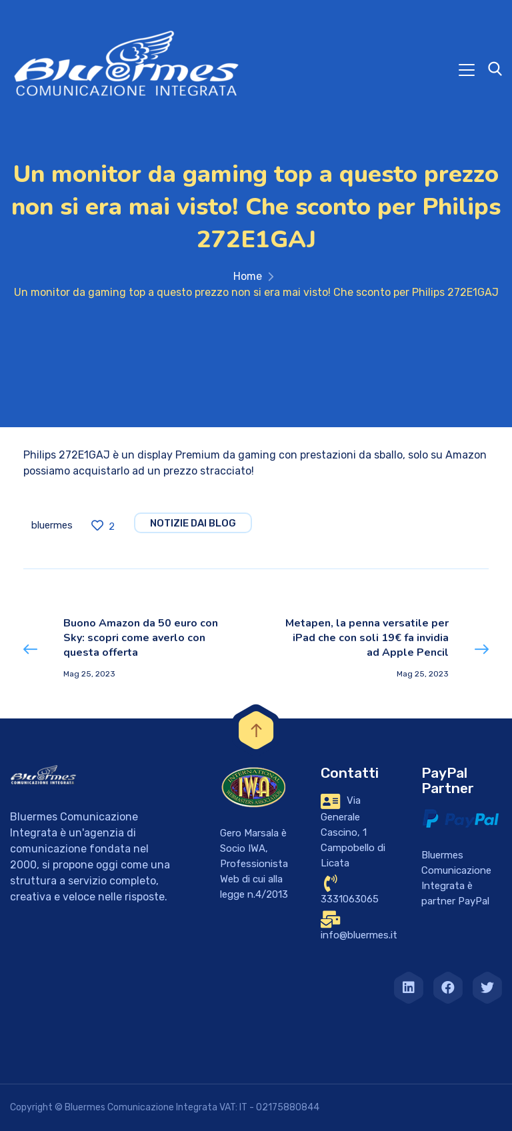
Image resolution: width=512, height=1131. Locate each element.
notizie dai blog (193, 523)
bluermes (52, 525)
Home (247, 276)
